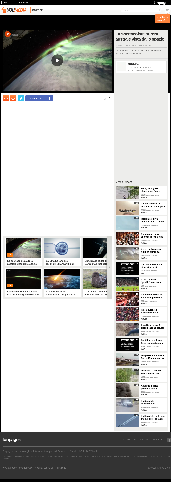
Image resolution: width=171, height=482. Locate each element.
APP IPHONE (144, 440)
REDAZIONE (61, 468)
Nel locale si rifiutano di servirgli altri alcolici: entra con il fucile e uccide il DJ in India (152, 266)
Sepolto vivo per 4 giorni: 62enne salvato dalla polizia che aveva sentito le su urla (153, 326)
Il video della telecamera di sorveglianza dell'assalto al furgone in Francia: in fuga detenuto (152, 402)
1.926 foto (146, 67)
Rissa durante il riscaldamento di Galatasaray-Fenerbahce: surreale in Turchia (152, 311)
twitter (8, 3)
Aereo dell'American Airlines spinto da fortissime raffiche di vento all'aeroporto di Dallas (152, 250)
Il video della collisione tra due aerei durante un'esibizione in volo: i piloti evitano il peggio (153, 417)
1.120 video (133, 67)
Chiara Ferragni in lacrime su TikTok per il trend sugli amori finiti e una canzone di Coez (153, 205)
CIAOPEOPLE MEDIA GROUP (159, 468)
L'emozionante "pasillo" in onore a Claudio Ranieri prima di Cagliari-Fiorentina (152, 281)
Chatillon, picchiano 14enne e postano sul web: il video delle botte (152, 341)
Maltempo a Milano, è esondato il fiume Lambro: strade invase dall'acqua (153, 372)
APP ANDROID (157, 440)
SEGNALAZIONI (129, 440)
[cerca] (141, 10)
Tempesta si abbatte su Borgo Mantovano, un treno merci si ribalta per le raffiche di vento (153, 357)
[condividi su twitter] (21, 98)
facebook (23, 3)
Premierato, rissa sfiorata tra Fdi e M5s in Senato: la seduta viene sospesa (152, 235)
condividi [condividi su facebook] (36, 98)
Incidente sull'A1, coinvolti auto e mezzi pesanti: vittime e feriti (153, 220)
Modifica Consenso (44, 468)
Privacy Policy (10, 468)
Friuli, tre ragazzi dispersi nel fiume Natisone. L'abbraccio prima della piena (152, 190)
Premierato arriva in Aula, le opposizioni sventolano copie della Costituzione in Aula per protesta (153, 296)
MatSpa (133, 63)
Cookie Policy (25, 468)
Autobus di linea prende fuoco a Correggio (149, 387)
